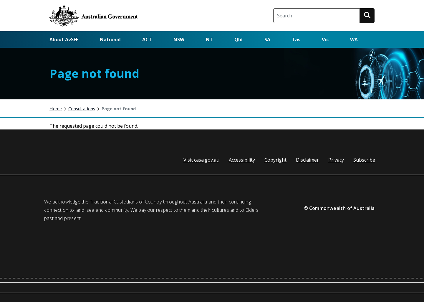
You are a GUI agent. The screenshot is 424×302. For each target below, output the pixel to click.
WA (354, 39)
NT (209, 39)
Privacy (336, 160)
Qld (238, 39)
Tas (296, 39)
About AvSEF (63, 39)
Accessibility (242, 160)
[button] (367, 15)
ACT (147, 39)
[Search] (316, 15)
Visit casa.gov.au (201, 160)
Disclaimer (307, 160)
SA (267, 39)
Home (55, 108)
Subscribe (364, 160)
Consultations (81, 108)
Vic (325, 39)
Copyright (275, 160)
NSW (178, 39)
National (110, 39)
